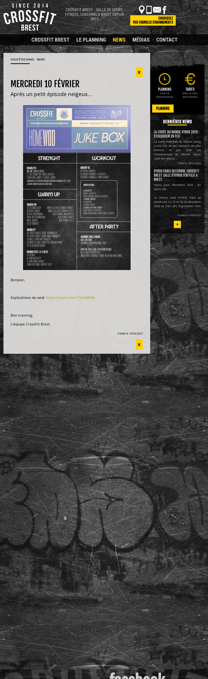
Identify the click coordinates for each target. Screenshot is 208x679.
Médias (141, 40)
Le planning (91, 40)
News (119, 40)
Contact (167, 40)
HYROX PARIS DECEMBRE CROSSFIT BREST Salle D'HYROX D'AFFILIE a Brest (176, 175)
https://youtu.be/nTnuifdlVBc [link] (70, 297)
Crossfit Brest (50, 40)
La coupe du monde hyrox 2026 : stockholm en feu (176, 134)
